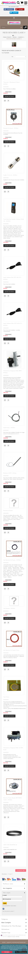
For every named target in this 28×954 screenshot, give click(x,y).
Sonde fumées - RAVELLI (9, 427)
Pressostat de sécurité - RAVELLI (10, 128)
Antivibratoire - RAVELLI (9, 608)
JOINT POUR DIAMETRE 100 (10, 844)
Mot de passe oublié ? (8, 911)
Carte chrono (6, 697)
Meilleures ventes (8, 883)
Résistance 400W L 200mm (9, 473)
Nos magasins (7, 888)
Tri (12, 56)
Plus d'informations (21, 952)
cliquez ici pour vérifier (13, 936)
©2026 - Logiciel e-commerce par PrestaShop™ (14, 942)
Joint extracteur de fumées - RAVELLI (12, 560)
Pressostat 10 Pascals (8, 510)
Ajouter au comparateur (8, 100)
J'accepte (7, 952)
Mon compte (6, 922)
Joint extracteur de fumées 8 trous (11, 650)
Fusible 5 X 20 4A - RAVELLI (10, 175)
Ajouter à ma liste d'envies (4, 100)
